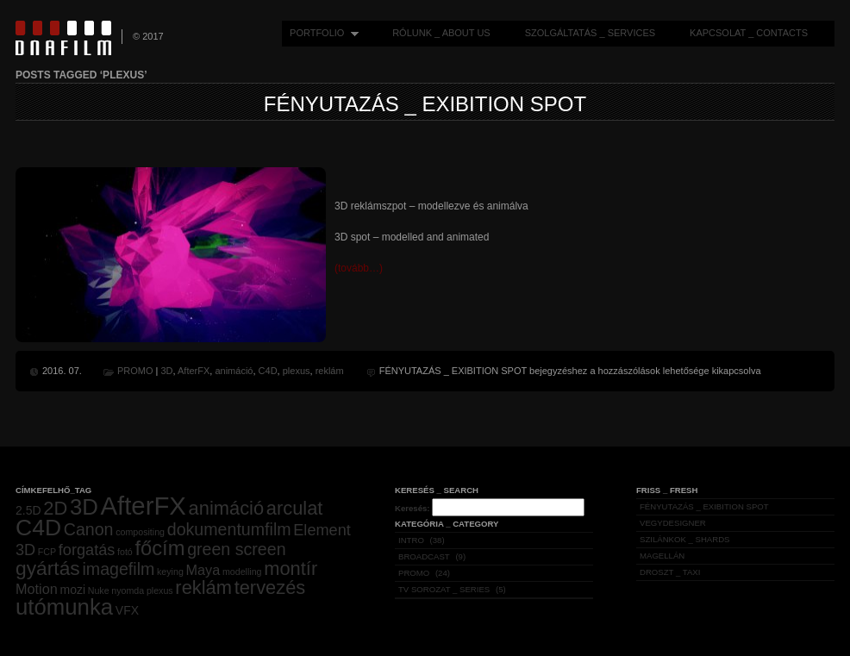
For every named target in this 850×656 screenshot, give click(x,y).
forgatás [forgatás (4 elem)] (87, 550)
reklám (330, 370)
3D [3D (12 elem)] (84, 507)
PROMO (135, 370)
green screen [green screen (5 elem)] (236, 549)
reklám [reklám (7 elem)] (203, 587)
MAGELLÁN (662, 555)
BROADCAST (424, 556)
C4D (268, 370)
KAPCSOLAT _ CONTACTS (749, 33)
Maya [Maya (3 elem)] (203, 570)
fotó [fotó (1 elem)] (125, 552)
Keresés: (412, 508)
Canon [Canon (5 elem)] (89, 529)
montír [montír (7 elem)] (290, 568)
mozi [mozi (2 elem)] (72, 590)
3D (166, 370)
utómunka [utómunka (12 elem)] (64, 607)
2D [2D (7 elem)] (55, 508)
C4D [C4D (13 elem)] (38, 527)
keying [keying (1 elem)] (170, 571)
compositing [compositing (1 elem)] (140, 532)
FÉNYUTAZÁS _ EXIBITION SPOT (425, 104)
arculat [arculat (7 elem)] (294, 508)
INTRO (411, 540)
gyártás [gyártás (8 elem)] (48, 568)
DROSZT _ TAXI (670, 572)
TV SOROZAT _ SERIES (444, 589)
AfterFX (193, 370)
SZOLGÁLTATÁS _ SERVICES (590, 33)
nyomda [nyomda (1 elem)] (127, 590)
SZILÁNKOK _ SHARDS (685, 539)
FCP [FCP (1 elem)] (47, 552)
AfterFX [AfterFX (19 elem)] (143, 505)
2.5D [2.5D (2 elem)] (28, 510)
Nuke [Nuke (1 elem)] (98, 590)
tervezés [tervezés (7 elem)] (270, 587)
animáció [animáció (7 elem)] (226, 508)
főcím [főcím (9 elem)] (159, 548)
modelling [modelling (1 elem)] (242, 571)
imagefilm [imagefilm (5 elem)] (118, 568)
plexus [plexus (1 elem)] (160, 590)
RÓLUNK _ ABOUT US (441, 33)
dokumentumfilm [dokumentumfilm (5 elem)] (229, 529)
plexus (296, 370)
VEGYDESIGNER (673, 523)
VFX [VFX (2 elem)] (127, 610)
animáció (234, 370)
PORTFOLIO (320, 33)
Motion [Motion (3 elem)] (37, 589)
